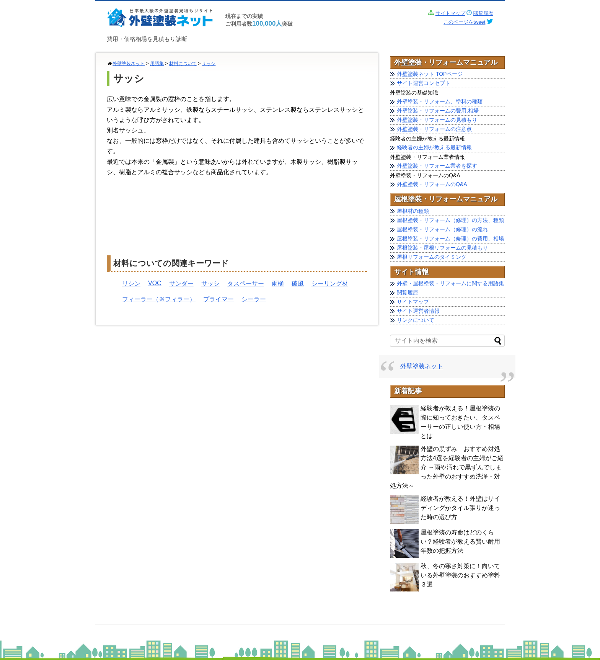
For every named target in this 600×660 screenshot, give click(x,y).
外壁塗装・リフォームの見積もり (437, 120)
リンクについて (415, 320)
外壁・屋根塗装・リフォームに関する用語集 (450, 283)
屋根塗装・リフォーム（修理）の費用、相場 (450, 238)
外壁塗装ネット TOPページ (430, 74)
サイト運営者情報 (418, 311)
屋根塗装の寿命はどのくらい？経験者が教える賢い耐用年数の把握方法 (460, 541)
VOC (154, 283)
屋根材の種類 (413, 211)
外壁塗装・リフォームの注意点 (434, 129)
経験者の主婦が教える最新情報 (434, 147)
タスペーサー (245, 283)
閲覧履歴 (483, 13)
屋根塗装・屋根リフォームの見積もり (442, 248)
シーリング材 (329, 283)
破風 (298, 283)
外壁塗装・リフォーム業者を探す (437, 166)
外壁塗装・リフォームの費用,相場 (438, 111)
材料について (183, 63)
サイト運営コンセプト (423, 83)
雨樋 (278, 283)
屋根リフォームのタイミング (431, 257)
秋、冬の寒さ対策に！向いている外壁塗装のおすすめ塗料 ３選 (460, 575)
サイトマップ (450, 13)
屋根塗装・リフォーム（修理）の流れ (442, 229)
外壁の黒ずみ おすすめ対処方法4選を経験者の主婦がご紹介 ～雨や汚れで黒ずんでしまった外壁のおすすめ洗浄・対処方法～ (447, 467)
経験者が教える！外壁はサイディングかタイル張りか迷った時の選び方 (460, 507)
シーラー (253, 299)
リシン (131, 283)
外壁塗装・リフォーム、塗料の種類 (440, 101)
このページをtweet (464, 22)
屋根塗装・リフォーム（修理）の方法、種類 (450, 220)
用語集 (157, 63)
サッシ (208, 63)
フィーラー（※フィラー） (159, 299)
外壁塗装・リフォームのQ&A (432, 184)
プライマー (218, 299)
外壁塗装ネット (128, 63)
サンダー (181, 283)
